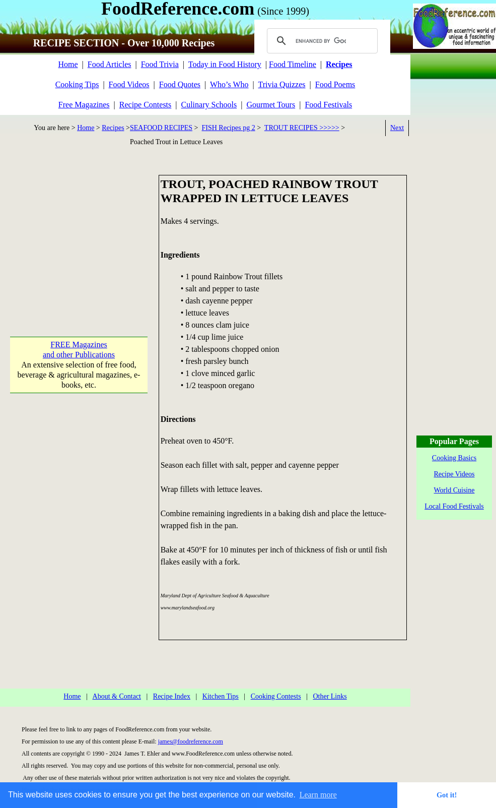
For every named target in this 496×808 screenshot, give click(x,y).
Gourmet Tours (270, 104)
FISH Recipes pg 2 (228, 128)
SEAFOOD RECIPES (161, 128)
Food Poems (335, 84)
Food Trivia (160, 64)
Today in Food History (224, 64)
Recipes (113, 128)
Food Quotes (179, 84)
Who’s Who (229, 84)
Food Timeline (292, 64)
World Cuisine (454, 490)
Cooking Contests (276, 696)
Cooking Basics (454, 458)
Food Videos (129, 84)
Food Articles (109, 64)
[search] (321, 41)
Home (68, 64)
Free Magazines (84, 104)
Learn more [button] (318, 794)
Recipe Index (171, 696)
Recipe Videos (454, 474)
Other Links (329, 696)
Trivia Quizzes (281, 84)
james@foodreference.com (190, 741)
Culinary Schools (209, 104)
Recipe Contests (145, 104)
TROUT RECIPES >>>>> (301, 128)
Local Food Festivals (453, 506)
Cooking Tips (77, 84)
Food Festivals (328, 104)
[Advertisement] (79, 238)
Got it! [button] (447, 795)
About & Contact (117, 696)
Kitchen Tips (220, 696)
